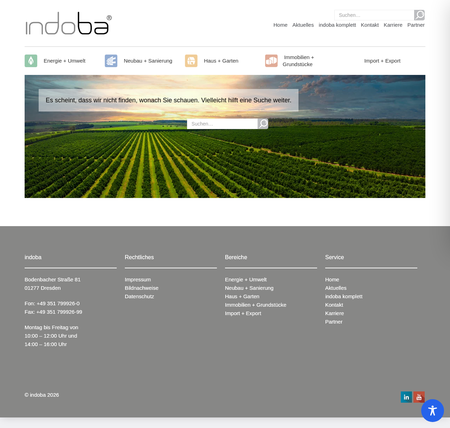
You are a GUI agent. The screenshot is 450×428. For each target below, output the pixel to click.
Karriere (393, 25)
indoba (38, 395)
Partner (416, 25)
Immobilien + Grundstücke (298, 60)
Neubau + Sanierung (147, 61)
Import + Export (381, 61)
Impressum (138, 279)
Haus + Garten (220, 61)
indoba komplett (337, 25)
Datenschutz (139, 296)
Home (281, 25)
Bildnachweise (142, 288)
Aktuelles (303, 25)
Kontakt (370, 25)
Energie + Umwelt (63, 61)
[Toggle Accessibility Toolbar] (432, 410)
